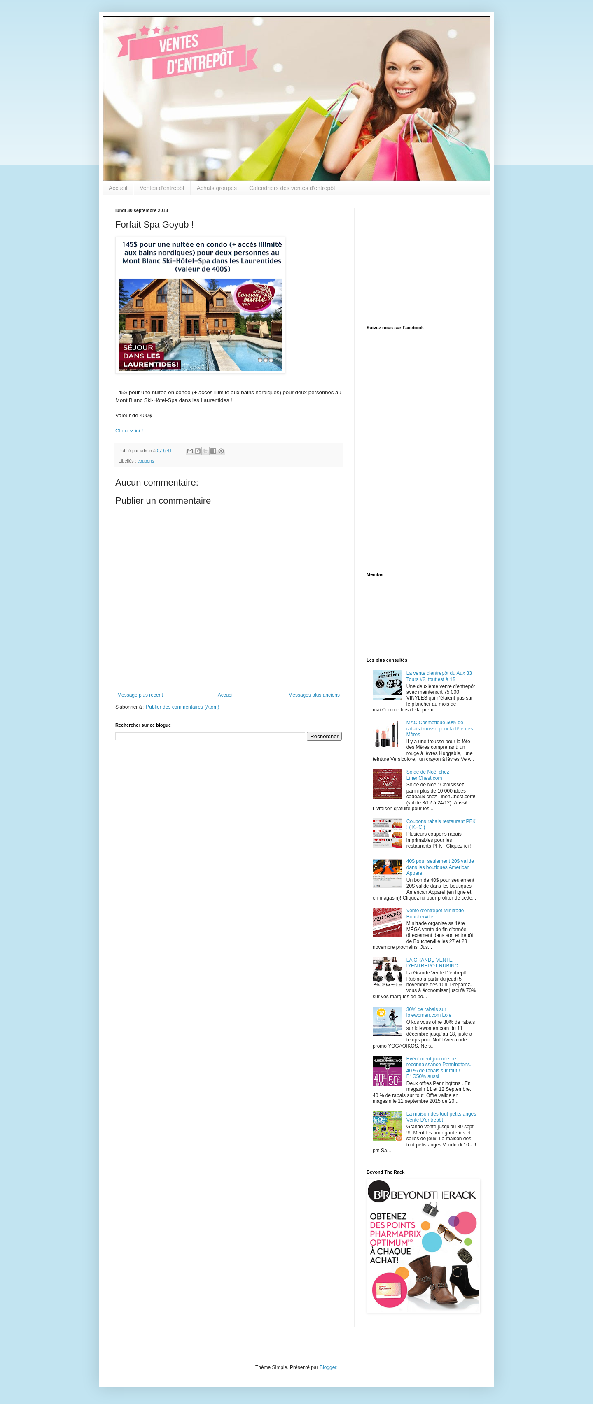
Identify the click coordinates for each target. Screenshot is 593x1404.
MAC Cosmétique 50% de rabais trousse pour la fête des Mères (439, 728)
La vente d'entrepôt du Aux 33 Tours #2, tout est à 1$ (439, 676)
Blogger (328, 1367)
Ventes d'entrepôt (162, 188)
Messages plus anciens (314, 695)
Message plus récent (140, 695)
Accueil (118, 188)
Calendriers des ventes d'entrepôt (292, 188)
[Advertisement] (418, 259)
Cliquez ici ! (129, 431)
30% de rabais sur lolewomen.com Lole (428, 1012)
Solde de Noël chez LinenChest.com (427, 775)
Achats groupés (217, 188)
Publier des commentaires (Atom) (182, 707)
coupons (146, 460)
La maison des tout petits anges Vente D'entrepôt (441, 1117)
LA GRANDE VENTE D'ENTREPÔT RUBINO (432, 963)
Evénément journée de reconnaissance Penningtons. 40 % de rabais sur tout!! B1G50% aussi (438, 1067)
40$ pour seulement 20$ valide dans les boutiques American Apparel (440, 867)
